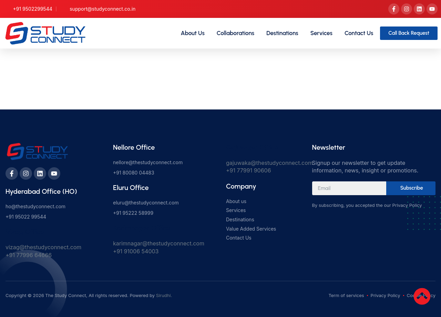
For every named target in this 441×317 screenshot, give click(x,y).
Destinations (282, 33)
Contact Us (359, 33)
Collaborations (235, 33)
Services (321, 33)
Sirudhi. (164, 295)
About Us (193, 33)
